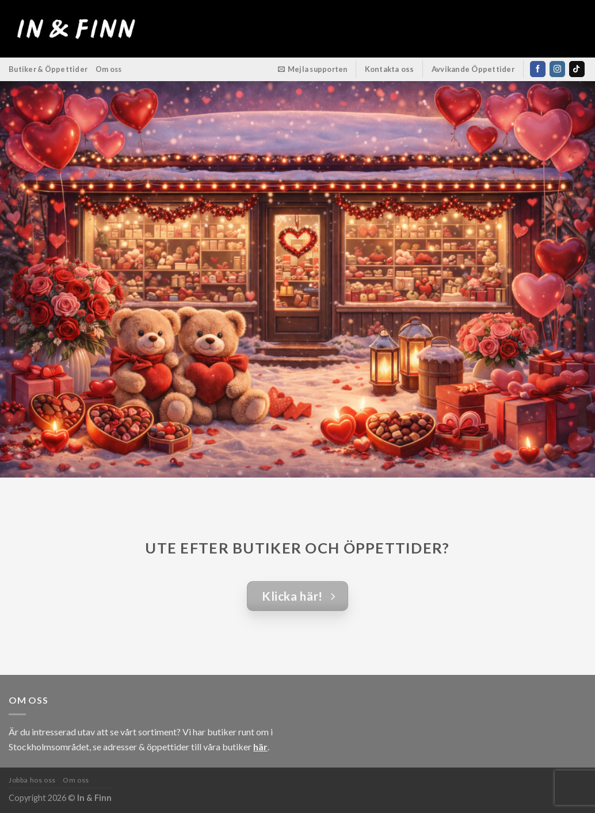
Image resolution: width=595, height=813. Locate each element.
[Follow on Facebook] (538, 69)
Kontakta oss (389, 69)
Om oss (109, 69)
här (260, 746)
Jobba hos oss (32, 780)
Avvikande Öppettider (473, 69)
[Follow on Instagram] (557, 69)
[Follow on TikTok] (577, 69)
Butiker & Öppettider (48, 69)
